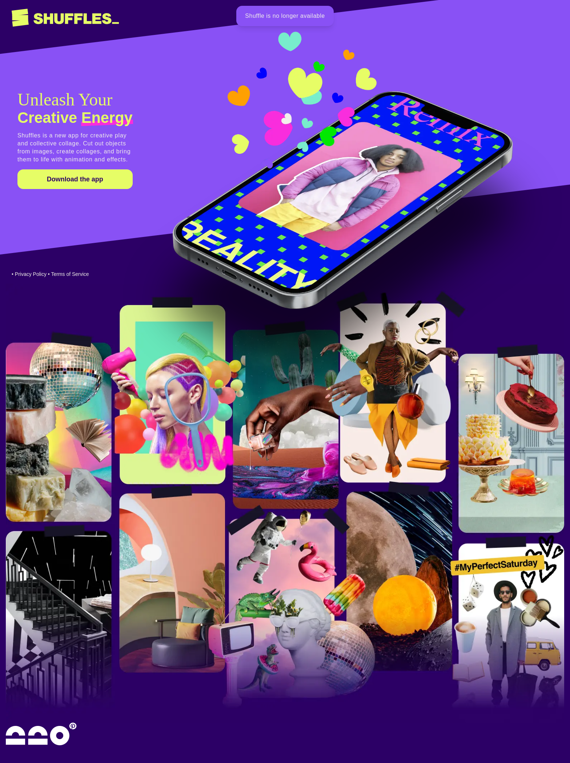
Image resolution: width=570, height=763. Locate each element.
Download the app (75, 179)
